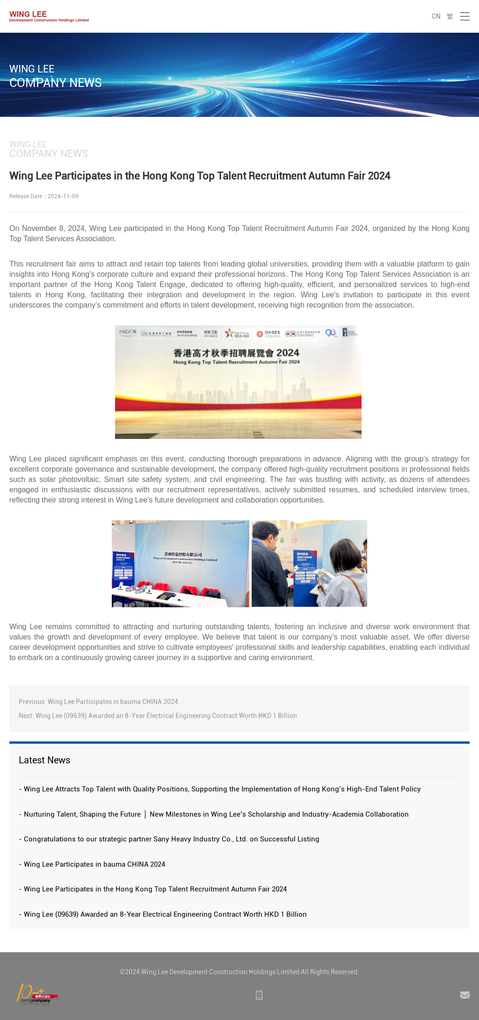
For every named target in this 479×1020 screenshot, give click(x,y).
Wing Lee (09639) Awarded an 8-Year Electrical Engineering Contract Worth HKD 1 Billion (166, 715)
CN (436, 16)
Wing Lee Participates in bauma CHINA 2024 (113, 701)
